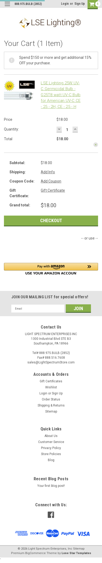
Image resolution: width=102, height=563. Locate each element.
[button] (51, 269)
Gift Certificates (51, 381)
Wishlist (51, 387)
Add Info (48, 172)
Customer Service (51, 442)
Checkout (51, 220)
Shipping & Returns (51, 405)
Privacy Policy (51, 448)
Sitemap (51, 411)
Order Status (51, 399)
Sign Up (79, 4)
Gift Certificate (53, 190)
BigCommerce (35, 553)
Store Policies (51, 454)
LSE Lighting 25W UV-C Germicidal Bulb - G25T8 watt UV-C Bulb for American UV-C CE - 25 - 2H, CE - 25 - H (60, 95)
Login (65, 4)
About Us (51, 436)
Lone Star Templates (76, 553)
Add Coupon (51, 181)
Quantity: (11, 129)
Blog (51, 460)
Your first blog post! (51, 486)
